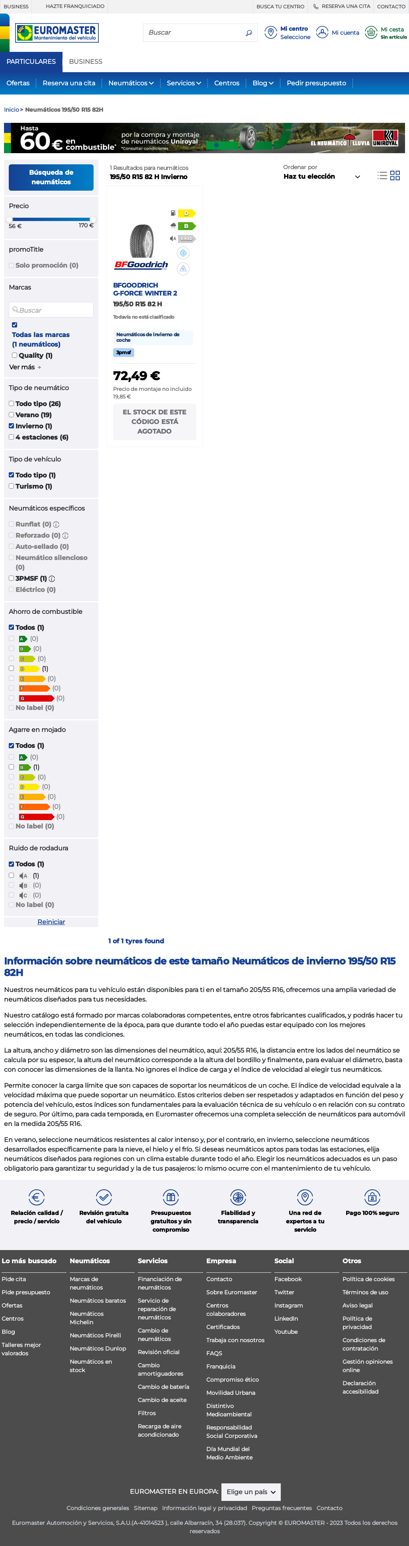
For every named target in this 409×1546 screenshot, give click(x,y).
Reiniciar (51, 922)
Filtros (147, 1413)
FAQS (214, 1353)
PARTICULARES (31, 61)
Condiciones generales (98, 1508)
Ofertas (17, 83)
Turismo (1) (34, 486)
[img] (183, 252)
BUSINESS (16, 7)
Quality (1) (36, 355)
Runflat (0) (33, 524)
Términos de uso (365, 1292)
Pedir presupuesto (316, 83)
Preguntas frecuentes (282, 1508)
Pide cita (14, 1279)
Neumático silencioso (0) (51, 562)
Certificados (223, 1327)
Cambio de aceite (162, 1400)
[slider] (9, 219)
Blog (259, 83)
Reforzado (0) (38, 535)
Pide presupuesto (26, 1292)
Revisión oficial (159, 1352)
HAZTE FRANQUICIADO (69, 6)
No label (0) (35, 708)
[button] (56, 524)
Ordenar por (300, 167)
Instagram (288, 1305)
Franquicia (220, 1366)
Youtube (285, 1331)
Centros (226, 83)
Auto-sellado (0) (42, 546)
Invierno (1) (34, 426)
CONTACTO (391, 7)
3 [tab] (217, 145)
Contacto (219, 1279)
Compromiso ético (232, 1379)
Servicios (181, 83)
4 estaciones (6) (42, 437)
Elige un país (248, 1492)
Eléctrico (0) (36, 590)
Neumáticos (127, 83)
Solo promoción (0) (47, 265)
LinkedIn (286, 1318)
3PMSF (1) (31, 578)
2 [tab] (205, 145)
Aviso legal (357, 1305)
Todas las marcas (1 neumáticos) (41, 339)
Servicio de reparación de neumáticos (157, 1309)
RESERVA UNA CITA (340, 6)
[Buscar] (192, 32)
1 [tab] (193, 145)
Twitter (284, 1292)
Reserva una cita (69, 83)
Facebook (287, 1279)
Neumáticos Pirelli (95, 1335)
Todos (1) (30, 627)
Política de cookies (368, 1279)
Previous (10, 138)
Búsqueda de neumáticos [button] (51, 177)
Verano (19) (34, 415)
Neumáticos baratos (98, 1300)
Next (399, 138)
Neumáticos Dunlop (98, 1348)
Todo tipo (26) (38, 404)
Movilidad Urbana (230, 1392)
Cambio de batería (163, 1386)
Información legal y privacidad (204, 1508)
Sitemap (145, 1508)
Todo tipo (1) (36, 475)
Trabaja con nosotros (235, 1340)
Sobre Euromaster (231, 1292)
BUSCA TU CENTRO (280, 7)
